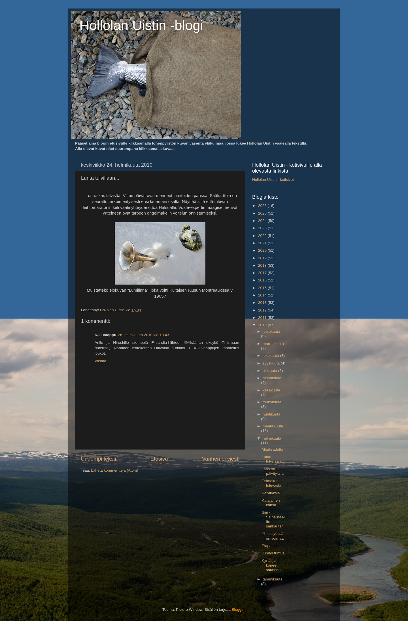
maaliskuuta (273, 426)
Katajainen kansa (271, 502)
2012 (263, 310)
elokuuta (270, 370)
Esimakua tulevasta (271, 483)
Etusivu (159, 459)
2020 (263, 250)
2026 (263, 206)
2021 (263, 243)
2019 (263, 258)
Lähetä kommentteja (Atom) (114, 470)
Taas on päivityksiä (273, 471)
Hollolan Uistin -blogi (141, 25)
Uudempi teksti (98, 459)
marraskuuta (273, 344)
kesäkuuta (271, 390)
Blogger (238, 609)
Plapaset (269, 546)
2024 (263, 221)
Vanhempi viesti (220, 459)
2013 (263, 302)
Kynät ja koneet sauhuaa (271, 565)
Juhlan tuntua (273, 553)
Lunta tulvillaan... (273, 459)
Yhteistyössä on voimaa (273, 535)
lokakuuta (271, 355)
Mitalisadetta (272, 449)
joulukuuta (271, 331)
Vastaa (100, 361)
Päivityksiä (271, 493)
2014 (263, 295)
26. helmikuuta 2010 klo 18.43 (143, 335)
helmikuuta (272, 438)
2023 (263, 228)
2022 (263, 236)
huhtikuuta (271, 414)
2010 (263, 325)
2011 (263, 317)
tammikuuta (272, 579)
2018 (263, 265)
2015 (263, 288)
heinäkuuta (272, 378)
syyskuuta (272, 363)
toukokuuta (272, 402)
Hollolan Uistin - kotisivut (273, 179)
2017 (263, 273)
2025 (263, 213)
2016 (263, 280)
